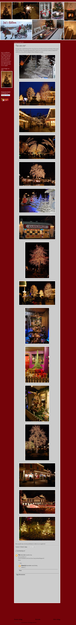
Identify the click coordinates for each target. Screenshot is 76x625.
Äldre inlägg (56, 619)
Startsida (37, 619)
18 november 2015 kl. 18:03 (31, 565)
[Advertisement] (37, 610)
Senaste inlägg (18, 619)
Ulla (19, 555)
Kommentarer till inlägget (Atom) (29, 622)
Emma (22, 565)
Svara (19, 560)
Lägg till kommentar (20, 574)
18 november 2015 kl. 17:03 (26, 555)
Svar (21, 563)
